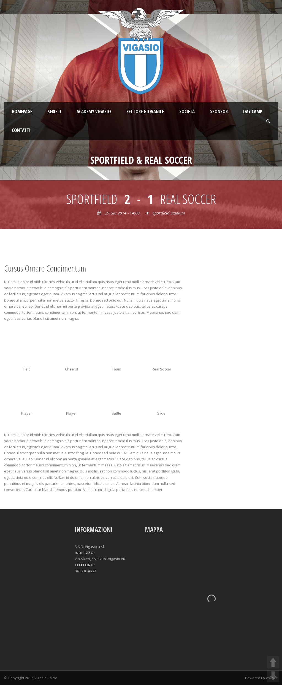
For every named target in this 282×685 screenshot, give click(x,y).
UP (273, 662)
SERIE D (54, 111)
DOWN (273, 676)
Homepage (22, 111)
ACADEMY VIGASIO (94, 111)
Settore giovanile (145, 111)
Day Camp (252, 111)
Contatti (21, 130)
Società (187, 111)
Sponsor (219, 111)
